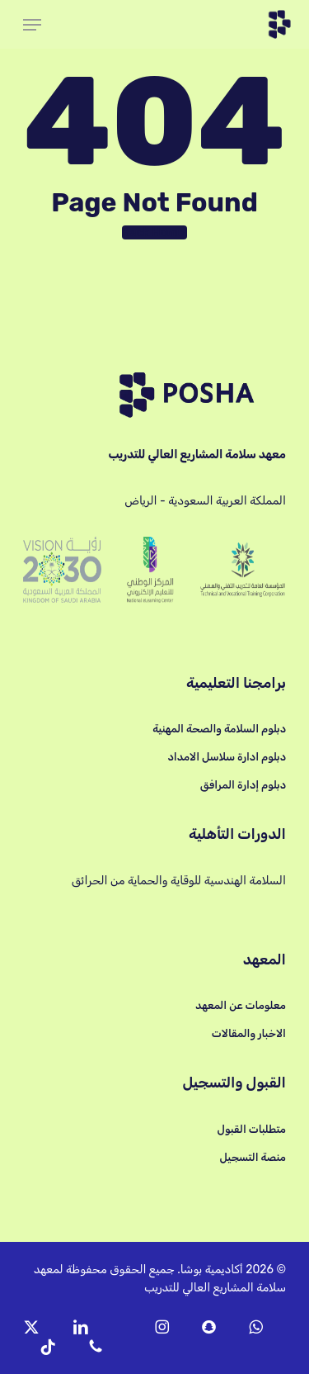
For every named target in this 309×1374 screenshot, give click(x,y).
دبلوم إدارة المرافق (243, 785)
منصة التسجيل (253, 1157)
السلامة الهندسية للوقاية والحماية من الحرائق (179, 881)
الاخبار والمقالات (249, 1033)
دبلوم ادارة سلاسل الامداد (226, 757)
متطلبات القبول (251, 1129)
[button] (32, 25)
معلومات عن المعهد (240, 1005)
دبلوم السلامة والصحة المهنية (219, 729)
